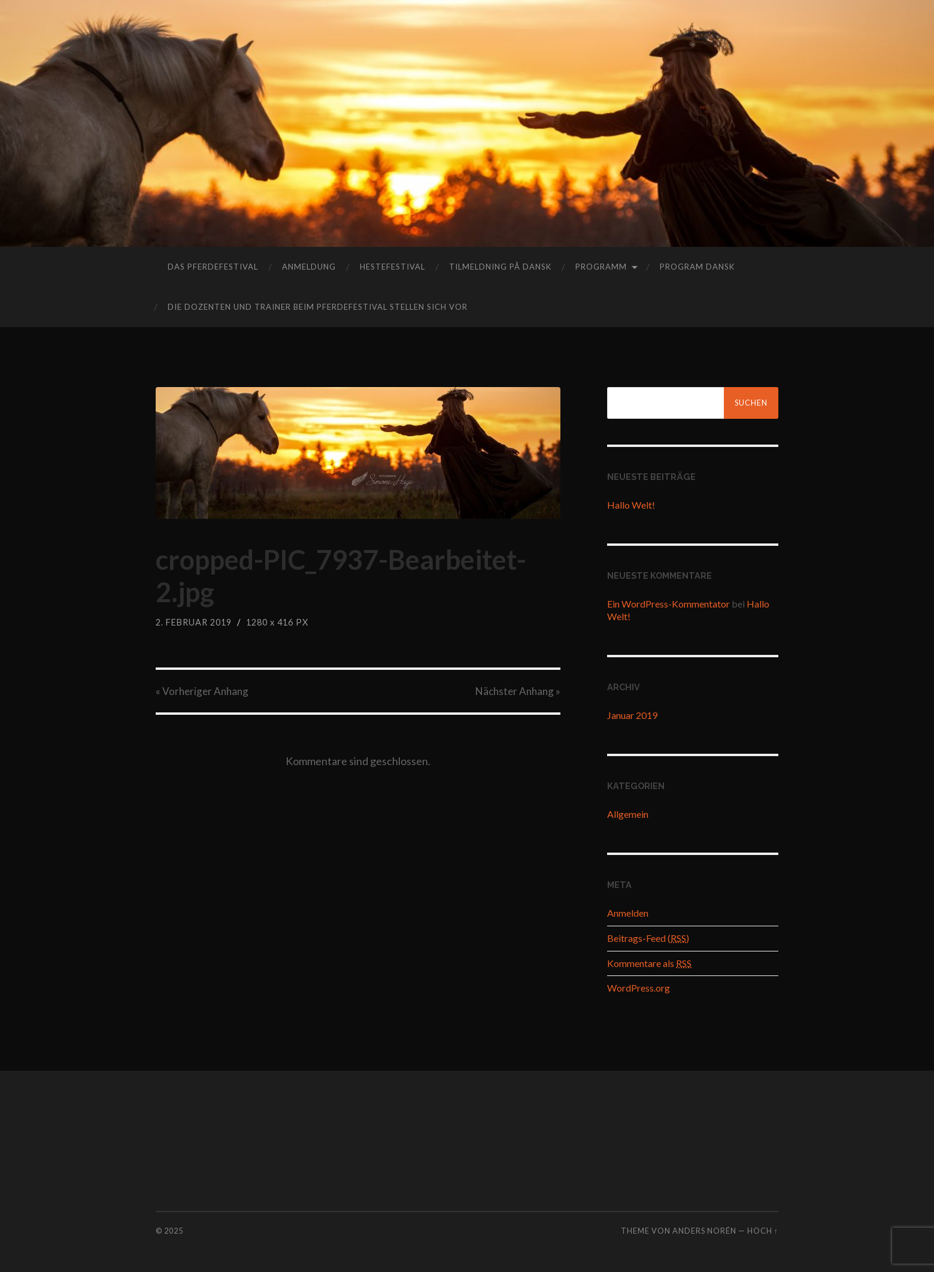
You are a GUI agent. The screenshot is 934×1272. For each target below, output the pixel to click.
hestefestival (392, 266)
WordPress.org (638, 987)
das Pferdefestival (213, 266)
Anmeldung (309, 266)
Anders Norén (704, 1230)
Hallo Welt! (631, 504)
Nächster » (517, 691)
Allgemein (627, 814)
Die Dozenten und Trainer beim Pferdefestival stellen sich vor (318, 307)
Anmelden (627, 913)
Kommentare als (649, 963)
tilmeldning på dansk (500, 266)
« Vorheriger (202, 691)
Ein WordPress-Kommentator (668, 603)
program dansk (697, 266)
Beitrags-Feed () (648, 938)
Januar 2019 (632, 715)
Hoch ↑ (762, 1230)
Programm (601, 266)
